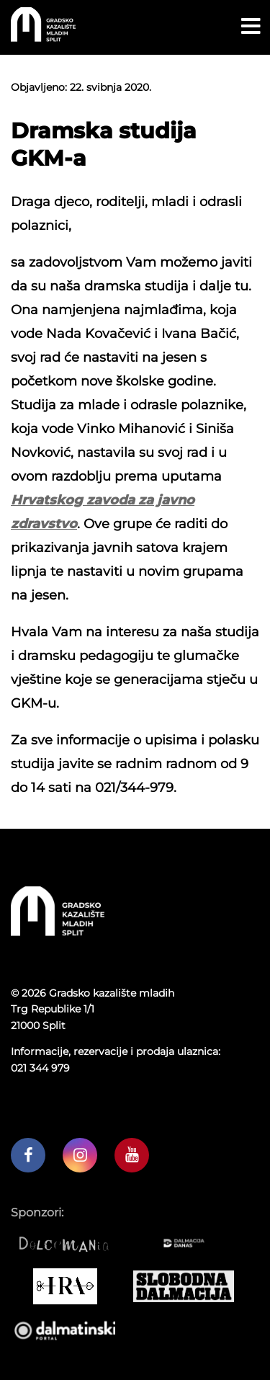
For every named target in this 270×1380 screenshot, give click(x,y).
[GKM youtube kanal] (131, 1155)
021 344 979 (40, 1067)
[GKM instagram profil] (80, 1155)
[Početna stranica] (43, 38)
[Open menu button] (250, 27)
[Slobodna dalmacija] (189, 1286)
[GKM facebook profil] (28, 1155)
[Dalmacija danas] (189, 1243)
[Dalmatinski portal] (70, 1330)
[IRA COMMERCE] (70, 1286)
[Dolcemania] (70, 1243)
